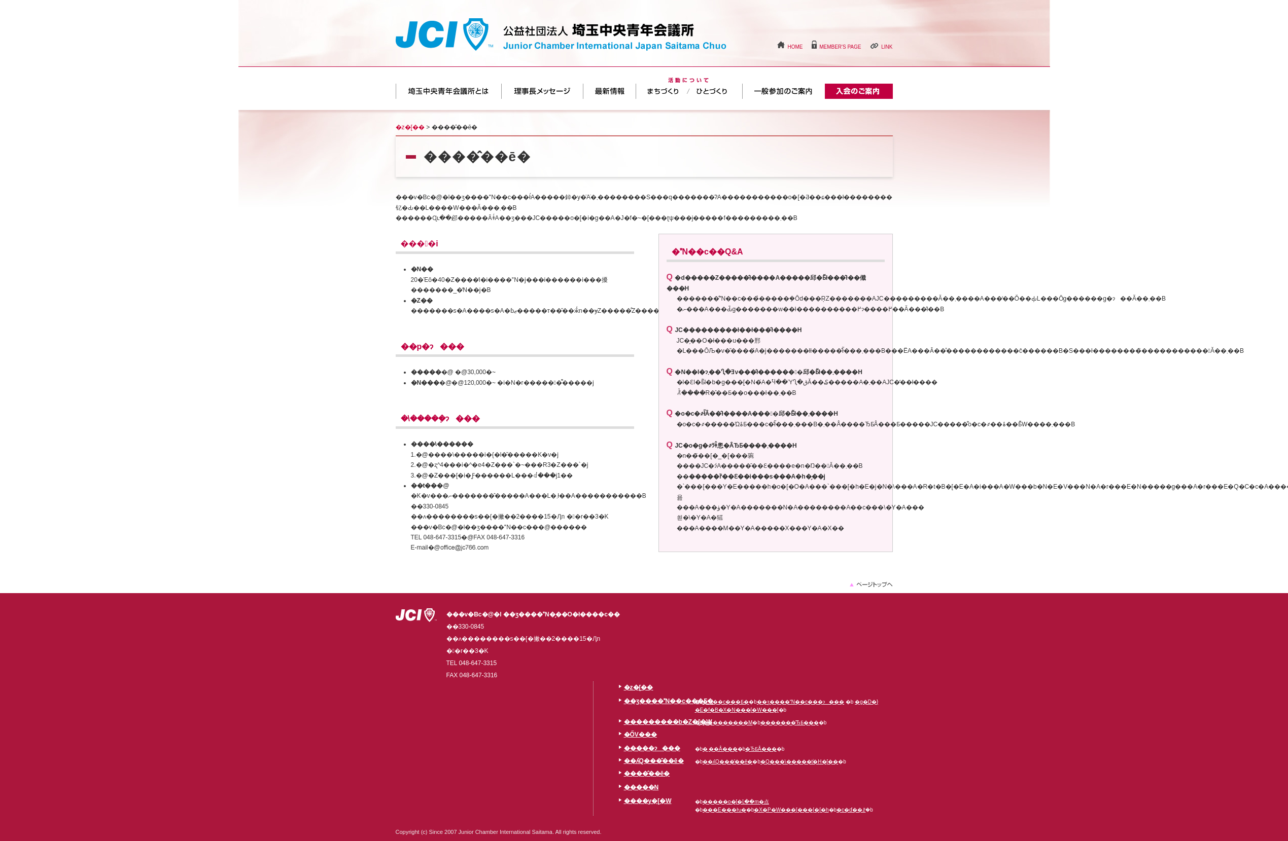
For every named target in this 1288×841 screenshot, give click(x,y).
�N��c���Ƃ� (726, 702)
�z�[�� (410, 127)
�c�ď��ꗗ (851, 810)
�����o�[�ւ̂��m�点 (736, 802)
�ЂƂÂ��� (716, 91)
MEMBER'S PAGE (840, 47)
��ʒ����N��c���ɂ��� (800, 702)
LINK (886, 47)
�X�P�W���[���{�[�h (791, 810)
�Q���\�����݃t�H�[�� (799, 761)
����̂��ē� (859, 91)
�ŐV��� (609, 91)
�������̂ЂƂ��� (789, 722)
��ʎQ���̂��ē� (783, 91)
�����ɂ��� (652, 748)
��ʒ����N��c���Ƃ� (448, 91)
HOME (795, 47)
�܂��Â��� (663, 91)
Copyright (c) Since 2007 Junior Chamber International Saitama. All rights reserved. (499, 832)
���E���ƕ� (724, 810)
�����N (641, 787)
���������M (727, 722)
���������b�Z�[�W (542, 91)
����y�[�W (648, 801)
